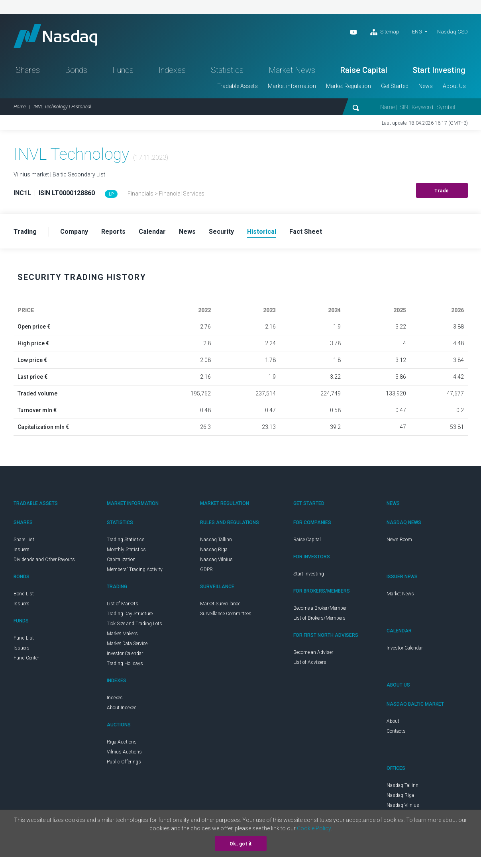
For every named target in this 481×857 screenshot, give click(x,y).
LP (111, 194)
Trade (441, 191)
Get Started (394, 86)
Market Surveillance (220, 604)
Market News (292, 70)
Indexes (172, 70)
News (425, 86)
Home (20, 107)
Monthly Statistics (126, 549)
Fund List (24, 638)
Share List (24, 539)
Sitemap (384, 32)
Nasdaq (55, 36)
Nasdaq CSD (452, 32)
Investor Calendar (125, 653)
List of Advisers (309, 662)
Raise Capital (363, 70)
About (393, 721)
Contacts (396, 731)
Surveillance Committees (225, 613)
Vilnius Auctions (124, 752)
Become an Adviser (313, 652)
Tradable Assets (237, 86)
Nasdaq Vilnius (216, 559)
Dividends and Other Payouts (44, 559)
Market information (292, 86)
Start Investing (438, 70)
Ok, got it (241, 844)
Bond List (24, 594)
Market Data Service (127, 643)
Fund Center (26, 658)
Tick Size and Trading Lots (134, 623)
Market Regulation (348, 86)
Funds (123, 70)
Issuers (21, 549)
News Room (399, 539)
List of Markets (122, 604)
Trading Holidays (125, 663)
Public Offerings (124, 762)
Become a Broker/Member (320, 608)
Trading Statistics (126, 539)
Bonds (76, 70)
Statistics (227, 70)
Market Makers (122, 633)
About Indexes (122, 707)
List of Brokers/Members (319, 618)
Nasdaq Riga (214, 549)
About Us (454, 86)
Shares (28, 70)
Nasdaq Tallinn (216, 539)
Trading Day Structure (130, 613)
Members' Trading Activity (135, 569)
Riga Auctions (122, 742)
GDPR (206, 569)
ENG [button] (417, 32)
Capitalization (121, 559)
